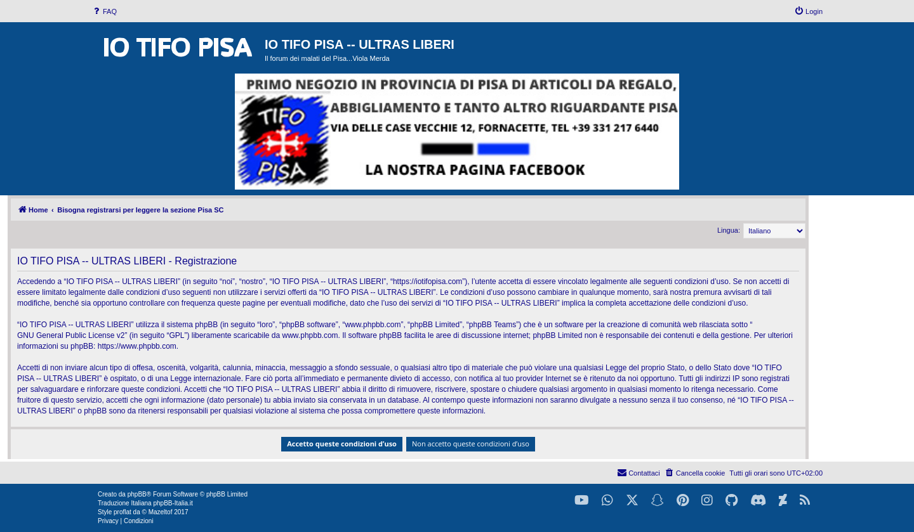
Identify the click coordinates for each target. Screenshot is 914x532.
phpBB (137, 494)
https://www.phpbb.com (137, 346)
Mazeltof (161, 512)
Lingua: (728, 230)
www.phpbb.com (310, 335)
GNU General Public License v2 (70, 335)
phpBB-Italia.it (172, 503)
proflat (122, 512)
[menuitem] (104, 11)
